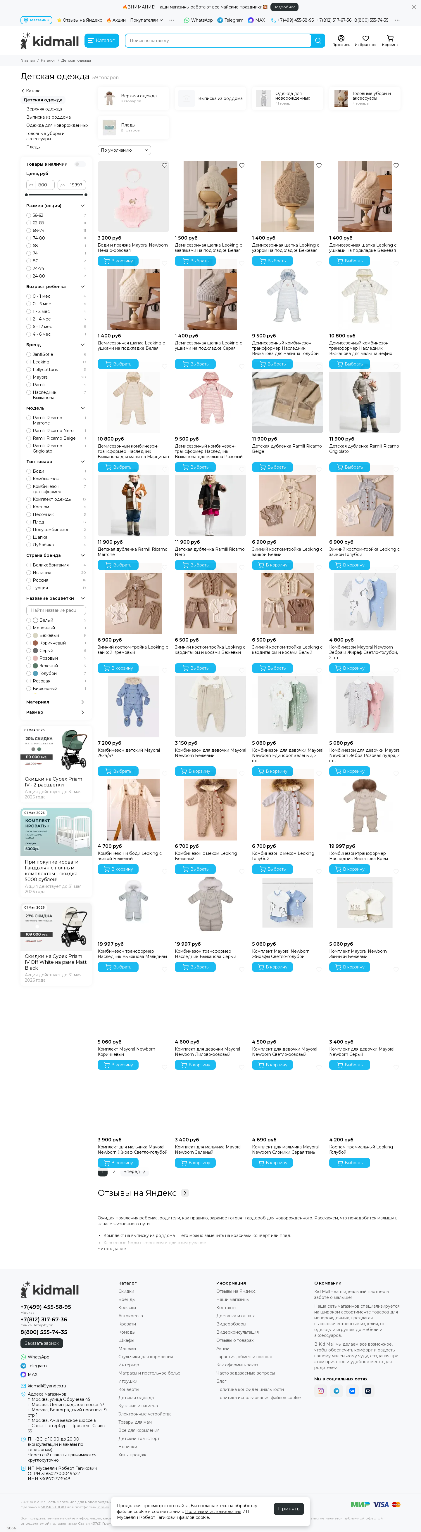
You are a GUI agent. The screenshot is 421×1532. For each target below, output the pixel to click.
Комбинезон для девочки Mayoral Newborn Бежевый (210, 753)
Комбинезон (59, 478)
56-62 (59, 215)
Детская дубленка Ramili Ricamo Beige (287, 448)
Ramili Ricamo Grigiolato (59, 448)
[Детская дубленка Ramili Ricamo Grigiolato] (365, 397)
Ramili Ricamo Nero (59, 430)
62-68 (59, 223)
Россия (59, 580)
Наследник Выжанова (59, 395)
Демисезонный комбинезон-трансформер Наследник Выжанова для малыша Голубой (285, 348)
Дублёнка (59, 544)
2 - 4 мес (59, 319)
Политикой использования (213, 1511)
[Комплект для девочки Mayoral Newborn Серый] (365, 1000)
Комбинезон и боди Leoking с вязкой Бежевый (130, 856)
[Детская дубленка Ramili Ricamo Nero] (210, 500)
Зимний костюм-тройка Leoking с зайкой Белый (287, 552)
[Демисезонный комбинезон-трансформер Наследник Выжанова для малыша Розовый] (210, 397)
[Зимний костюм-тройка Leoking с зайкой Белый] (287, 500)
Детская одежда (43, 100)
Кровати (127, 1324)
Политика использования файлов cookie (258, 1397)
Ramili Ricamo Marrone (59, 420)
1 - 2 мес (59, 311)
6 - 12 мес (59, 326)
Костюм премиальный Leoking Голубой (361, 1149)
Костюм (59, 506)
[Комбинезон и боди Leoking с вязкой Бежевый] (133, 804)
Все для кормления (139, 1430)
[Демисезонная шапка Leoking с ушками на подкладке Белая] (133, 294)
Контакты (226, 1307)
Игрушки (127, 1381)
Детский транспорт (139, 1438)
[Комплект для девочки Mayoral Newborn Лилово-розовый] (210, 1000)
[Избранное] (366, 41)
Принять (289, 1509)
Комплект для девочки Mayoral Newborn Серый (361, 1051)
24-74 (59, 268)
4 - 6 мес (59, 334)
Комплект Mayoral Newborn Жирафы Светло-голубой (281, 954)
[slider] (26, 195)
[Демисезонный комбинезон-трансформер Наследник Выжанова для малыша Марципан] (133, 397)
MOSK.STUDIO (53, 1507)
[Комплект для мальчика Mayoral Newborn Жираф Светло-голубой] (133, 1098)
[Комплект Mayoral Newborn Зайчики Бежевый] (365, 902)
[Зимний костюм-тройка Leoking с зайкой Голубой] (365, 500)
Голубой (59, 673)
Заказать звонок (42, 1343)
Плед (59, 522)
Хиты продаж (132, 1455)
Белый (59, 620)
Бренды (126, 1299)
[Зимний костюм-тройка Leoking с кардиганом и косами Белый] (287, 598)
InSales (103, 1507)
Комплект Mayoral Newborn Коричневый (126, 1051)
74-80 (59, 238)
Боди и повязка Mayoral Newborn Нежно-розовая (133, 247)
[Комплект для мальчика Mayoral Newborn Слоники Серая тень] (287, 1098)
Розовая (59, 681)
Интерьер (128, 1365)
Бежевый (59, 635)
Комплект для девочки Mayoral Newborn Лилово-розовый (207, 1051)
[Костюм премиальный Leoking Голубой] (365, 1098)
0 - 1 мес (59, 296)
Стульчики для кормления (145, 1356)
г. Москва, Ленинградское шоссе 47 (66, 1404)
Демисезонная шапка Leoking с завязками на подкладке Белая (208, 247)
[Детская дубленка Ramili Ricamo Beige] (287, 397)
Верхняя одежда (44, 109)
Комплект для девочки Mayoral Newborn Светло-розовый (284, 1051)
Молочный (59, 627)
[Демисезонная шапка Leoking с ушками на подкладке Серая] (210, 294)
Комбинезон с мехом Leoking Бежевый (206, 856)
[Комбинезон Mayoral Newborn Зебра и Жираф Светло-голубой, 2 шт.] (365, 598)
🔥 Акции (116, 20)
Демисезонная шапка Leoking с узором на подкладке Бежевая (285, 247)
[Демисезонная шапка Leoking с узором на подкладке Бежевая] (287, 196)
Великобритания (59, 565)
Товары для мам (135, 1422)
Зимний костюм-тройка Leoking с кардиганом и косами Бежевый (210, 649)
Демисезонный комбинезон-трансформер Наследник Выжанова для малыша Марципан (133, 451)
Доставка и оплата (236, 1315)
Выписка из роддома (48, 117)
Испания (59, 572)
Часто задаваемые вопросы (245, 1373)
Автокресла (130, 1315)
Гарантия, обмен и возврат (244, 1356)
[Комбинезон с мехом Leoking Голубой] (287, 804)
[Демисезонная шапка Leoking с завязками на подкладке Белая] (210, 196)
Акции (223, 1348)
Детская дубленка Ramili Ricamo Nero (210, 552)
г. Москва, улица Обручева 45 (59, 1399)
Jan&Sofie (59, 354)
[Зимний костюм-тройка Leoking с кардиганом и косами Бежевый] (210, 598)
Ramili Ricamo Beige (59, 438)
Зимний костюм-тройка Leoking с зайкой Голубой (364, 552)
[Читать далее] (112, 1249)
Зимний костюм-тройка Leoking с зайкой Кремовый (133, 649)
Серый (59, 650)
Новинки (127, 1446)
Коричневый (59, 643)
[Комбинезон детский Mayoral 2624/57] (133, 701)
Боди (59, 471)
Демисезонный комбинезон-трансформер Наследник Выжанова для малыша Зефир (360, 348)
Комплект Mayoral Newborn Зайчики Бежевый (358, 954)
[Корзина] (390, 41)
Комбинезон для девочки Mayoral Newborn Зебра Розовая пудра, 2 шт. (365, 755)
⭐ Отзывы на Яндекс (79, 20)
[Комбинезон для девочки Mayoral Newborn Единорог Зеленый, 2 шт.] (287, 701)
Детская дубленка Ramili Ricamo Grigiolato (364, 448)
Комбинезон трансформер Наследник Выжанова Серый (205, 954)
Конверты (128, 1389)
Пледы (33, 147)
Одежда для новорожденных (57, 125)
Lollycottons (59, 369)
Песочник (59, 514)
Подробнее (284, 7)
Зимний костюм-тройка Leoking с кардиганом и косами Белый (287, 649)
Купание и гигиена (138, 1405)
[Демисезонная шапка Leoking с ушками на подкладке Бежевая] (365, 196)
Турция (59, 587)
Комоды (126, 1332)
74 (59, 253)
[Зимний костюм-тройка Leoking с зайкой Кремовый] (133, 598)
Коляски (127, 1307)
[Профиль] (341, 41)
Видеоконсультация (237, 1332)
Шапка (59, 537)
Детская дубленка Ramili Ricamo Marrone (133, 552)
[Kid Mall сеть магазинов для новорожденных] (49, 40)
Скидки (126, 1291)
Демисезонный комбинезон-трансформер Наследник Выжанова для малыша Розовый (209, 451)
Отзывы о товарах (234, 1340)
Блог (221, 1381)
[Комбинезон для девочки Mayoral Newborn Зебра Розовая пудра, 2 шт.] (365, 701)
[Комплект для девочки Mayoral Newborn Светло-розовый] (287, 1000)
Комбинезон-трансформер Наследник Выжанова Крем (358, 856)
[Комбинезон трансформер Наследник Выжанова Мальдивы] (133, 902)
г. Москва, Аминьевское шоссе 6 (62, 1420)
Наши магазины (232, 1299)
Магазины (36, 20)
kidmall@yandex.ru (47, 1386)
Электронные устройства (145, 1414)
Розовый (59, 658)
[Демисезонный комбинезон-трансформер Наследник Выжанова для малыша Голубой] (287, 294)
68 (59, 245)
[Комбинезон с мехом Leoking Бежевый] (210, 804)
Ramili (59, 384)
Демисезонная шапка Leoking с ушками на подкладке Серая (208, 345)
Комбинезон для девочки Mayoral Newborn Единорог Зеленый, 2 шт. (287, 755)
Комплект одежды (59, 499)
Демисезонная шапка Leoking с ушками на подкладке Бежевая (362, 247)
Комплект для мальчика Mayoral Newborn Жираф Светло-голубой (133, 1149)
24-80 (59, 276)
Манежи (127, 1348)
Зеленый (59, 665)
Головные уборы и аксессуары (45, 136)
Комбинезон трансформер (59, 489)
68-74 (59, 230)
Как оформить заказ (237, 1365)
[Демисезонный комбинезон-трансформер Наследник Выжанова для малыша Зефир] (365, 294)
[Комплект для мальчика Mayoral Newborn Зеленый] (210, 1098)
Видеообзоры (231, 1324)
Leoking (59, 362)
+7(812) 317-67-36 (334, 20)
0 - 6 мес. (59, 303)
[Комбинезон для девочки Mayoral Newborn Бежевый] (210, 701)
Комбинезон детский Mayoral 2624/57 (129, 753)
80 (59, 261)
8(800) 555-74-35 (371, 20)
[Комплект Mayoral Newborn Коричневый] (133, 1000)
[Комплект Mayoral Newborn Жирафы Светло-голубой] (287, 902)
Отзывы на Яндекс (143, 1192)
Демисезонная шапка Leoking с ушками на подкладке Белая (131, 345)
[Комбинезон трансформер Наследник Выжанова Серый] (210, 902)
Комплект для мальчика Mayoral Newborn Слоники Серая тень (285, 1149)
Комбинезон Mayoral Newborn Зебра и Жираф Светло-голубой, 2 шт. (363, 652)
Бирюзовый (59, 688)
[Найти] (318, 41)
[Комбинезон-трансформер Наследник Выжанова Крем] (365, 804)
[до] (76, 185)
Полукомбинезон (59, 529)
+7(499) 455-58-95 (292, 20)
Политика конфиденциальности (250, 1389)
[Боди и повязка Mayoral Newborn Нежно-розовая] (133, 196)
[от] (45, 185)
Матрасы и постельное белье (149, 1373)
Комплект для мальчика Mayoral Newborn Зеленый (208, 1149)
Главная (27, 60)
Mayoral (59, 377)
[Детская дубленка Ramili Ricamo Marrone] (133, 500)
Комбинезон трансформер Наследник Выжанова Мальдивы (132, 954)
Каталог (48, 60)
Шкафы (126, 1340)
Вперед (135, 1171)
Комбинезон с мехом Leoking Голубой (283, 856)
